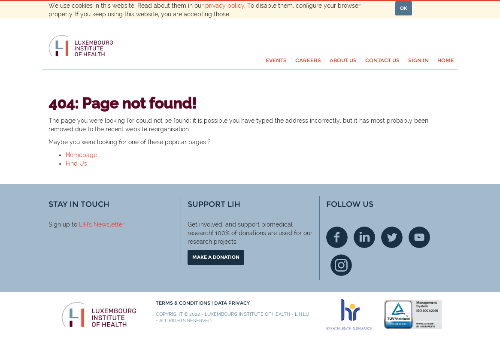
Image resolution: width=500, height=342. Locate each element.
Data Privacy (232, 303)
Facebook (337, 237)
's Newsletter (106, 224)
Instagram (341, 265)
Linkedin (364, 237)
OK (403, 8)
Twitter (392, 237)
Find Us (76, 163)
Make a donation (215, 257)
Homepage (81, 154)
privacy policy (224, 5)
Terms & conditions (184, 303)
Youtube (419, 237)
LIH (83, 224)
